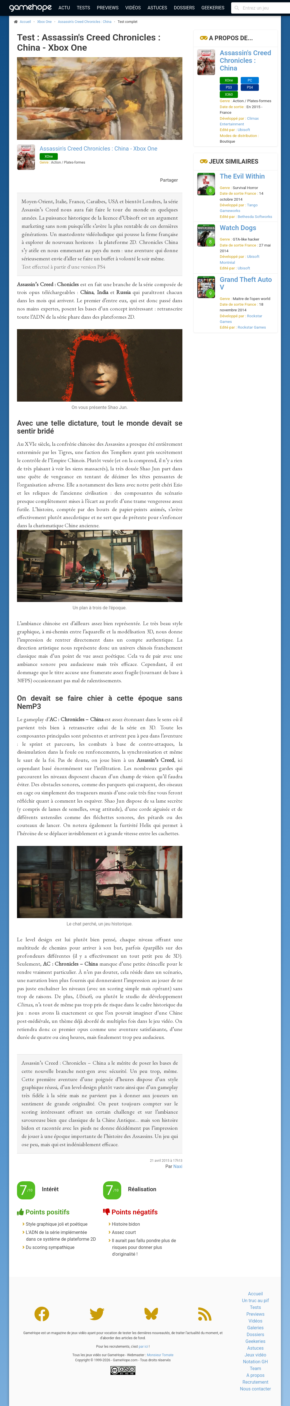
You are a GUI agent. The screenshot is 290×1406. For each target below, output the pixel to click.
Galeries (255, 1327)
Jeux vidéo (255, 1355)
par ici (143, 1347)
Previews (107, 7)
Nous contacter (255, 1389)
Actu (64, 7)
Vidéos (133, 7)
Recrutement (255, 1382)
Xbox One (44, 22)
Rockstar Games (252, 327)
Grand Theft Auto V (246, 283)
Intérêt (50, 1189)
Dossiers (184, 7)
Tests (83, 7)
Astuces (157, 7)
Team (255, 1368)
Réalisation (142, 1189)
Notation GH (255, 1361)
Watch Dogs (238, 228)
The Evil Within (242, 176)
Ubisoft (244, 129)
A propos (255, 1375)
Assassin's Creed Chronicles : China (85, 22)
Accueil (255, 1293)
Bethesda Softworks (255, 216)
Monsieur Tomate (160, 1355)
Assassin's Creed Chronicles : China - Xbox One (98, 148)
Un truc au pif (255, 1300)
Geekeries (212, 7)
